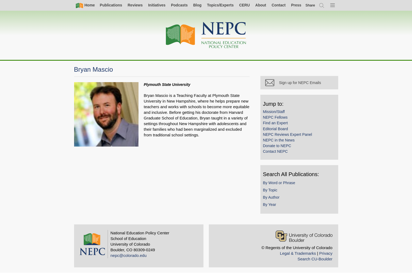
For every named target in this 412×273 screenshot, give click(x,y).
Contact (279, 5)
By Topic (270, 190)
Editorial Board (275, 129)
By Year (269, 204)
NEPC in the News (279, 140)
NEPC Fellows (275, 117)
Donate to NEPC (277, 146)
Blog (197, 5)
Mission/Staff (274, 112)
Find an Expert (275, 123)
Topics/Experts (220, 5)
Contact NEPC (275, 151)
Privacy (325, 253)
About (260, 5)
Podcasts (179, 5)
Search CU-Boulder (314, 259)
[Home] (206, 35)
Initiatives (157, 5)
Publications (111, 5)
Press (296, 5)
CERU (244, 5)
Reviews (135, 5)
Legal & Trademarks (298, 253)
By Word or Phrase (279, 183)
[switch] (310, 5)
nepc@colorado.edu (129, 255)
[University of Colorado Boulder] (304, 236)
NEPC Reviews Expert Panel (287, 134)
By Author (271, 197)
